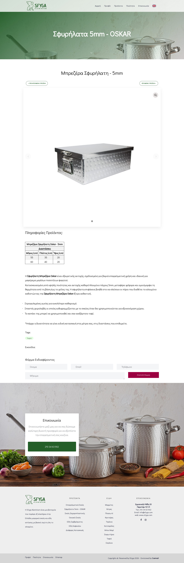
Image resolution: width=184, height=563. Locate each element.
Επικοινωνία (48, 557)
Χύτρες (109, 509)
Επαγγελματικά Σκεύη (75, 505)
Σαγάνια (109, 543)
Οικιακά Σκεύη (75, 517)
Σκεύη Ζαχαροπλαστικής (75, 513)
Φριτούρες (109, 517)
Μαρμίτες (109, 505)
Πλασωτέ (109, 513)
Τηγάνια (109, 521)
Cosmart (155, 558)
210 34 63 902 (145, 509)
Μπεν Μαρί (109, 530)
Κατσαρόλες (109, 526)
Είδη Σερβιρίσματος (75, 521)
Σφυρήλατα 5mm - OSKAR (74, 509)
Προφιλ (28, 557)
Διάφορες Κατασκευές (75, 530)
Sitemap (58, 557)
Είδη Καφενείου (75, 526)
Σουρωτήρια (109, 534)
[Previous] (28, 156)
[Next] (156, 156)
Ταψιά (109, 538)
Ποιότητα (37, 557)
